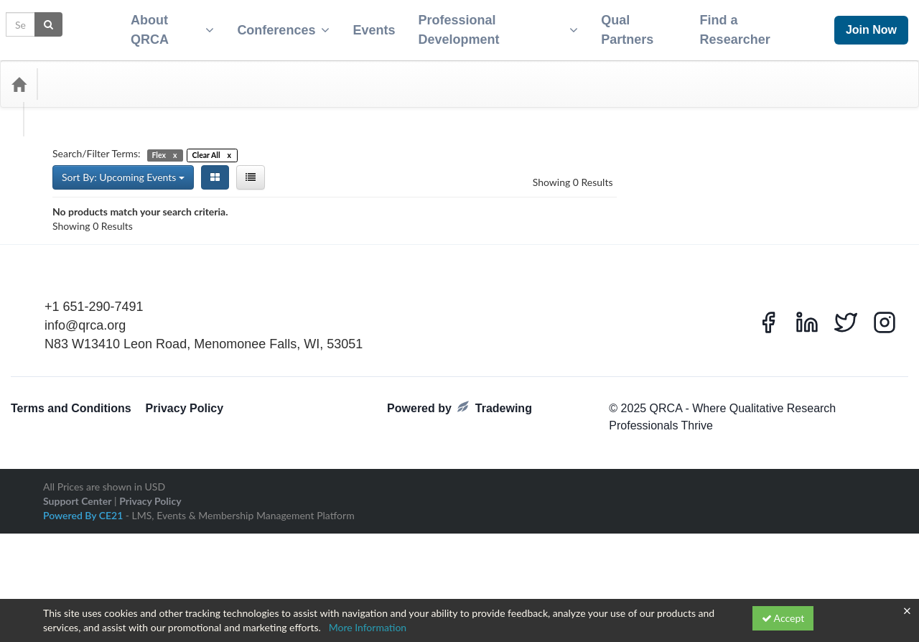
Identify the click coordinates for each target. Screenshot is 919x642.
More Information (368, 627)
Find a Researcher (740, 25)
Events (368, 26)
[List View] (250, 169)
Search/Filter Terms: (96, 145)
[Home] (19, 75)
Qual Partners (628, 25)
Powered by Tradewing (459, 473)
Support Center (77, 566)
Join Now (871, 25)
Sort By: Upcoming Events (123, 168)
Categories (79, 75)
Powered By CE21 (84, 580)
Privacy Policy (185, 474)
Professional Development (495, 25)
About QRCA (164, 25)
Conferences (277, 25)
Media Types (154, 75)
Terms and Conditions (71, 474)
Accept (783, 618)
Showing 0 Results (573, 173)
